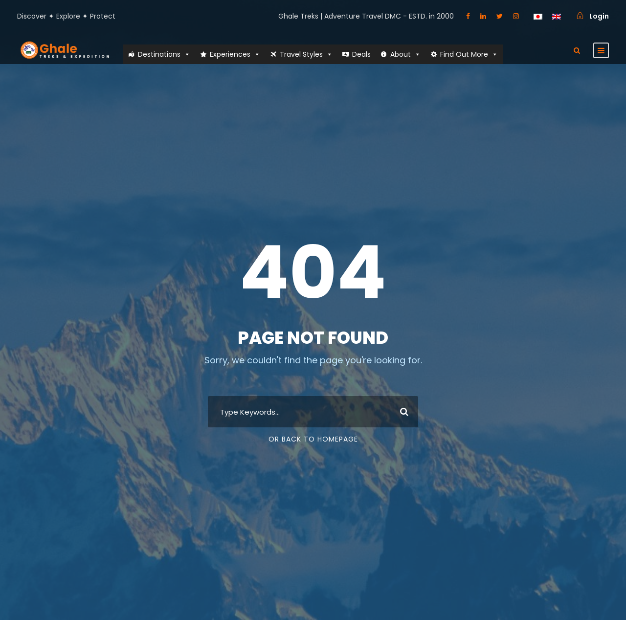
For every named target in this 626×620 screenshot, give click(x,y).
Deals (361, 54)
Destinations (164, 54)
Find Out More (469, 54)
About (405, 54)
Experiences (235, 54)
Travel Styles (306, 54)
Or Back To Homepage (313, 439)
